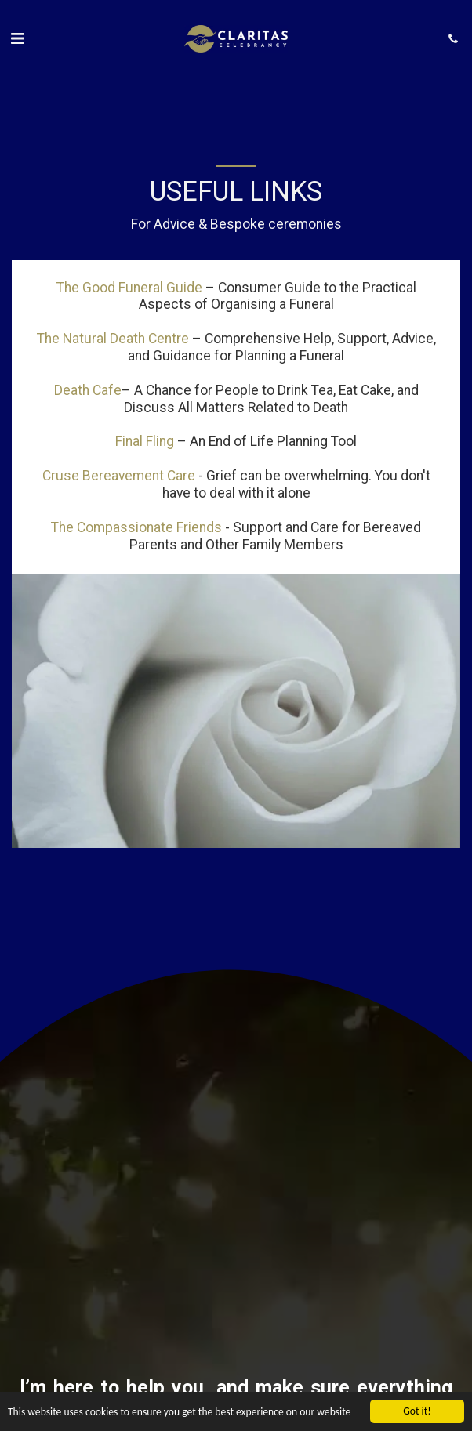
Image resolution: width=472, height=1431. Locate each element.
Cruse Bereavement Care (118, 476)
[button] (17, 38)
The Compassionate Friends (136, 527)
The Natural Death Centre (113, 338)
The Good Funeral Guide (129, 287)
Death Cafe (88, 390)
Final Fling (144, 441)
